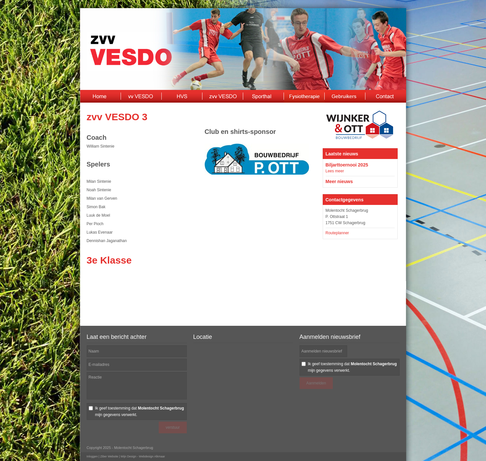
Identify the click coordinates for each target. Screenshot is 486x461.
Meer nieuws (339, 181)
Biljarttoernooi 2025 (347, 164)
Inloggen (92, 456)
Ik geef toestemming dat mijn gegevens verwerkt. (139, 411)
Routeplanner (337, 233)
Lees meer (335, 171)
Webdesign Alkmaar (152, 456)
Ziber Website (109, 456)
